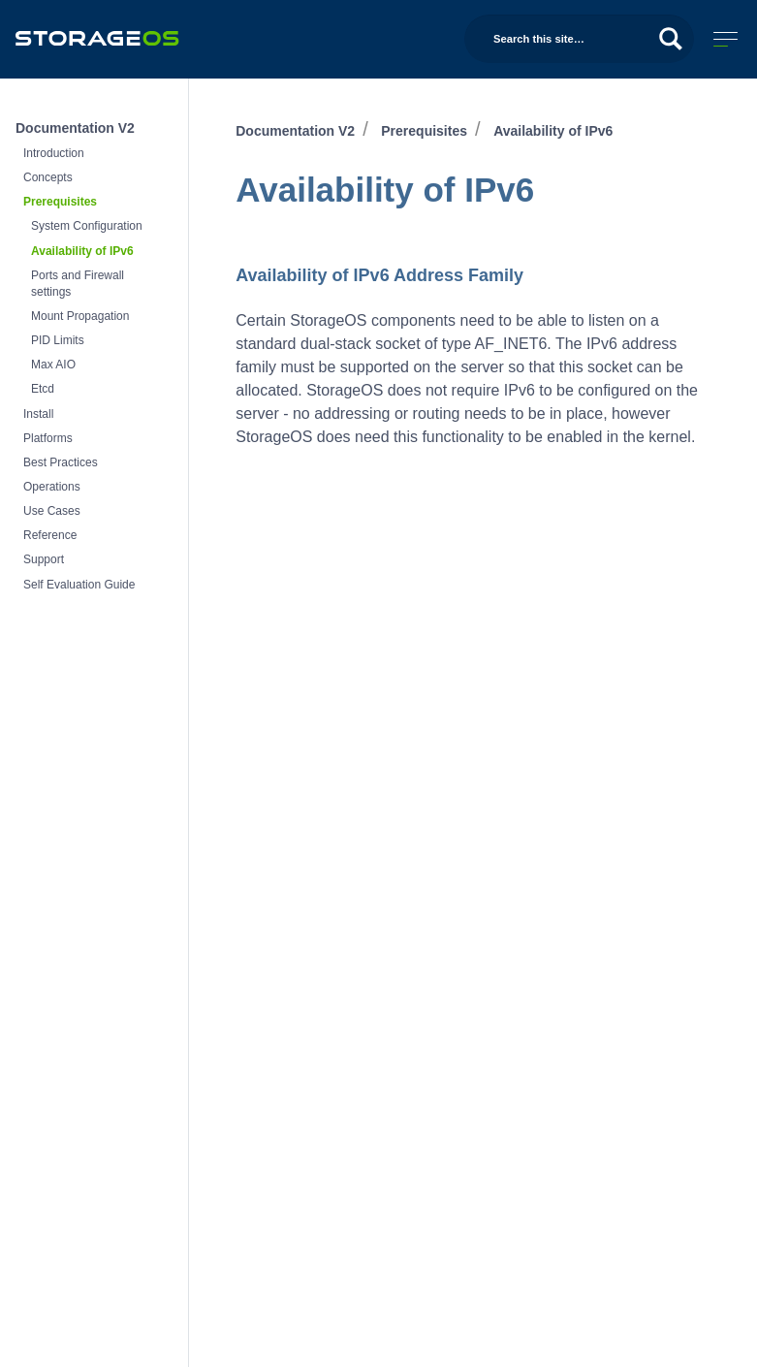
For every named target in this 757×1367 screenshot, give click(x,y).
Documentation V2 (75, 128)
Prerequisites (60, 201)
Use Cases (51, 511)
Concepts (48, 177)
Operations (51, 486)
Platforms (48, 438)
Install (38, 414)
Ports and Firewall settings (77, 284)
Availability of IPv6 (82, 251)
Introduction (53, 153)
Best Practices (60, 462)
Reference (50, 535)
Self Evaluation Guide (79, 584)
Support (43, 559)
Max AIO (53, 364)
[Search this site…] (579, 39)
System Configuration (86, 226)
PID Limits (57, 340)
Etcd (42, 389)
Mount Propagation (80, 316)
